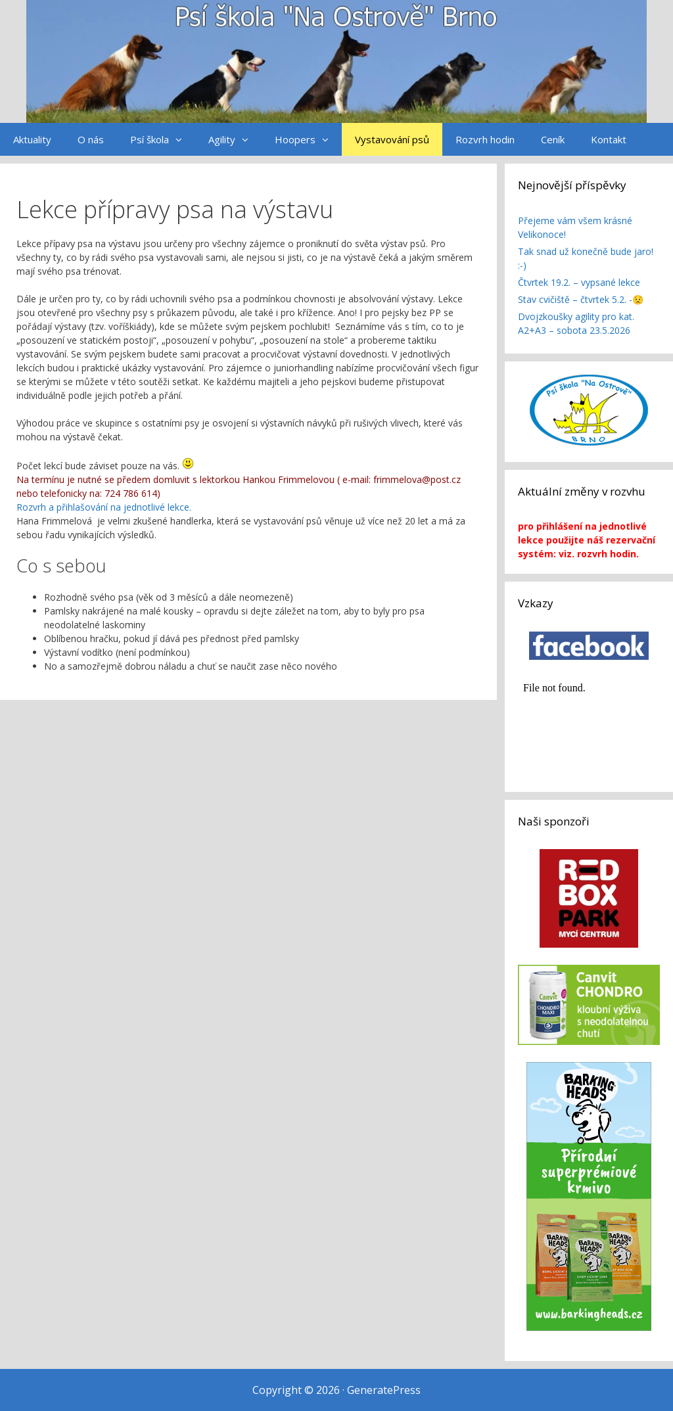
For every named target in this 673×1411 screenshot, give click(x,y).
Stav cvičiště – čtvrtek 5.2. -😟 (580, 299)
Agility (235, 139)
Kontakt (608, 139)
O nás (91, 139)
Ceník (553, 139)
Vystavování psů (392, 139)
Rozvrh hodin (485, 139)
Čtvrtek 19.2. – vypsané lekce (579, 282)
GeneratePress (384, 1390)
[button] (182, 139)
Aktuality (32, 139)
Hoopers (308, 139)
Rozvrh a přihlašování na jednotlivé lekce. (105, 507)
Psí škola (162, 139)
